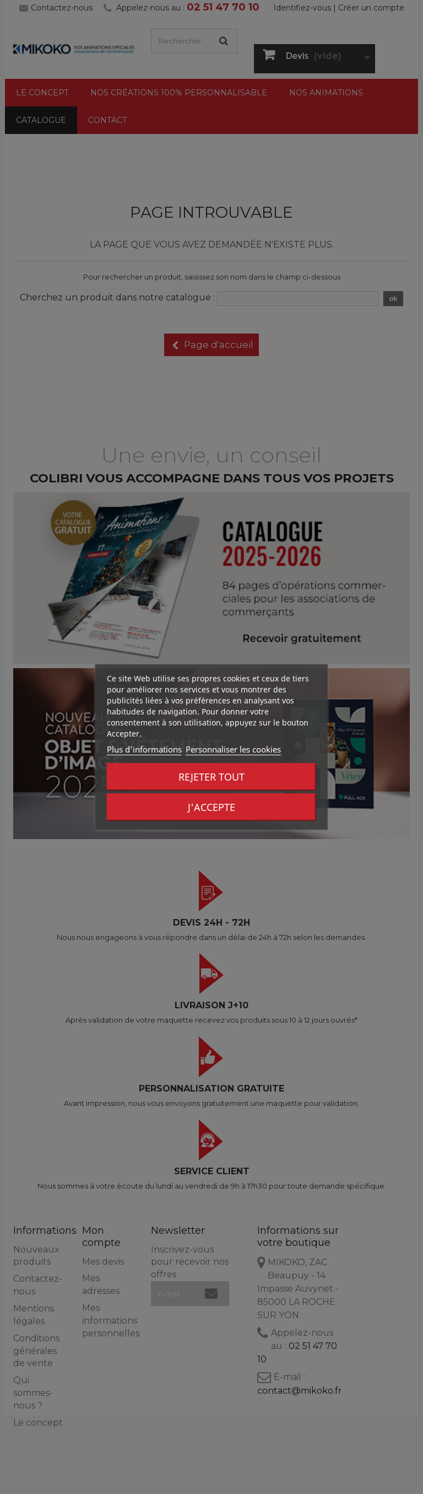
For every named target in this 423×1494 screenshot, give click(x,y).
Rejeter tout (211, 776)
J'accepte (211, 807)
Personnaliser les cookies (233, 749)
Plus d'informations (144, 749)
